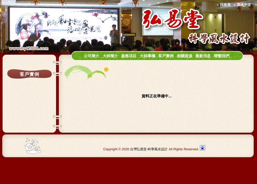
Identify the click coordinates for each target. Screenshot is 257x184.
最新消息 (203, 56)
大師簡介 (110, 56)
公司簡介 (91, 56)
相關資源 (184, 56)
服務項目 (128, 56)
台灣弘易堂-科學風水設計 (149, 149)
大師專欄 (147, 56)
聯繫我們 (221, 56)
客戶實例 (166, 56)
